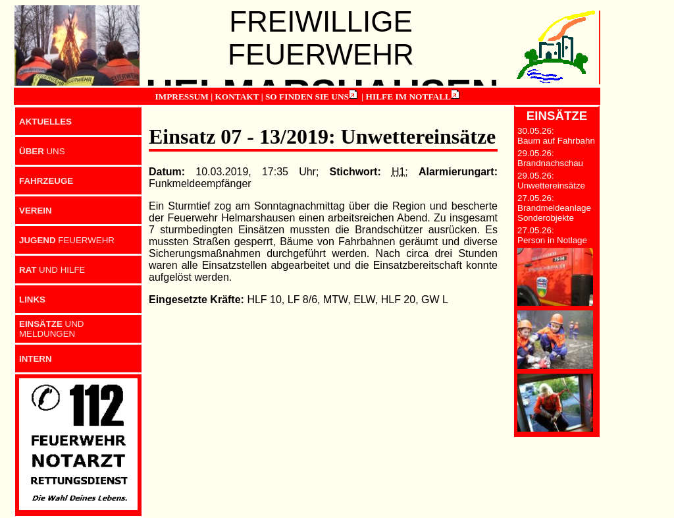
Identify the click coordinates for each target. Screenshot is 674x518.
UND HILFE (52, 270)
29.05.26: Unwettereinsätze (551, 180)
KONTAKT (237, 96)
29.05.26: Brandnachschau (550, 158)
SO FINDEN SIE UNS (307, 96)
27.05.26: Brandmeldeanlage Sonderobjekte (554, 208)
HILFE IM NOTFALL (408, 96)
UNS (42, 151)
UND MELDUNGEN (51, 329)
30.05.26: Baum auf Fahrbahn (556, 136)
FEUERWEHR (67, 240)
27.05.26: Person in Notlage (552, 235)
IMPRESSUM (181, 96)
